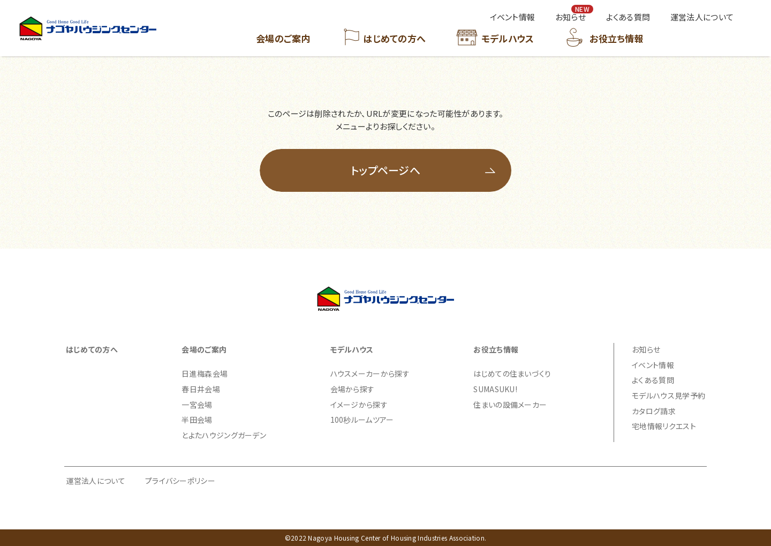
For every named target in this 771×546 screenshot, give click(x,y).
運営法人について (95, 480)
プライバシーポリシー (180, 480)
